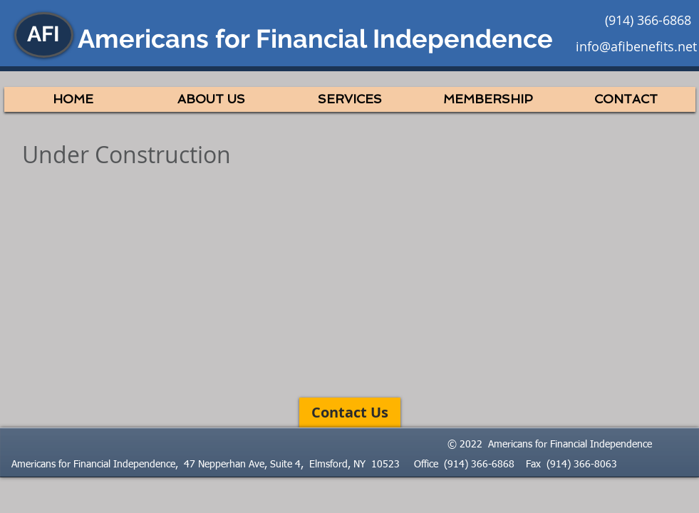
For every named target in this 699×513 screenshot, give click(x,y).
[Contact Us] (349, 413)
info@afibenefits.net (636, 46)
